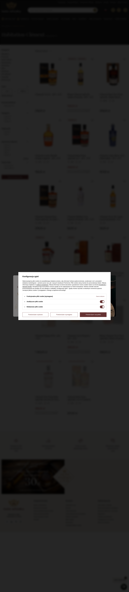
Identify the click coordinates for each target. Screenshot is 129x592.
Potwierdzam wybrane (35, 314)
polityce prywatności (42, 285)
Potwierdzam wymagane (64, 314)
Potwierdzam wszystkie (93, 314)
